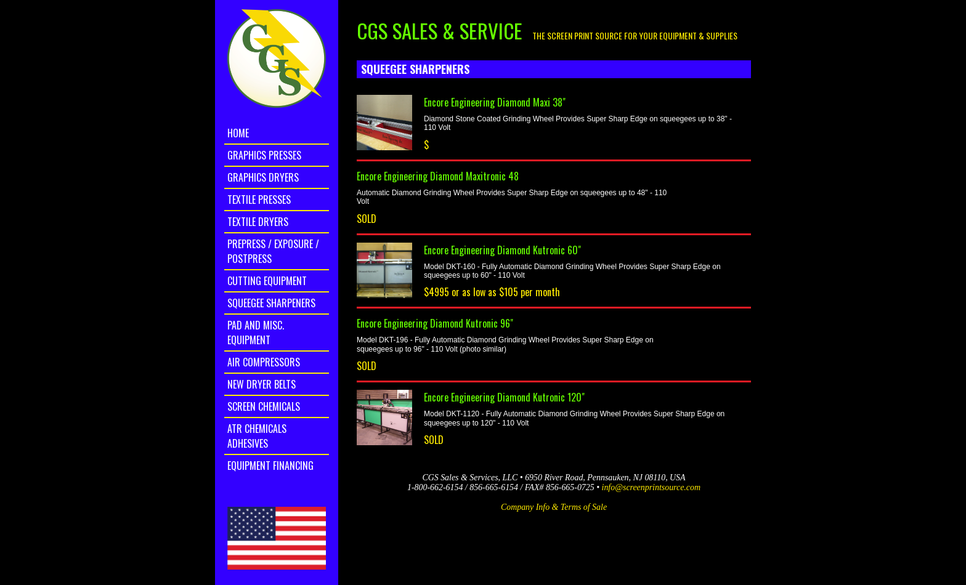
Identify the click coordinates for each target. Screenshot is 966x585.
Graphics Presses (264, 155)
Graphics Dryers (263, 177)
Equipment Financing (270, 465)
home (238, 133)
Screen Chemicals (263, 406)
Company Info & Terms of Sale (554, 507)
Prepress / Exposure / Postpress (273, 251)
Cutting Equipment (267, 280)
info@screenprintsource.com (651, 487)
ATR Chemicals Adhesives (256, 436)
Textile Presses (259, 199)
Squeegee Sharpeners (271, 303)
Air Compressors (263, 362)
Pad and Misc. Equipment (255, 332)
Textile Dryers (257, 221)
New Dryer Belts (261, 384)
